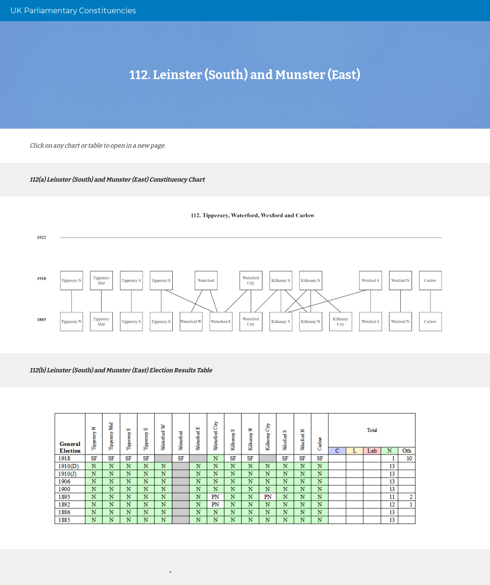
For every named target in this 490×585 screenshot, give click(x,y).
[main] (245, 75)
